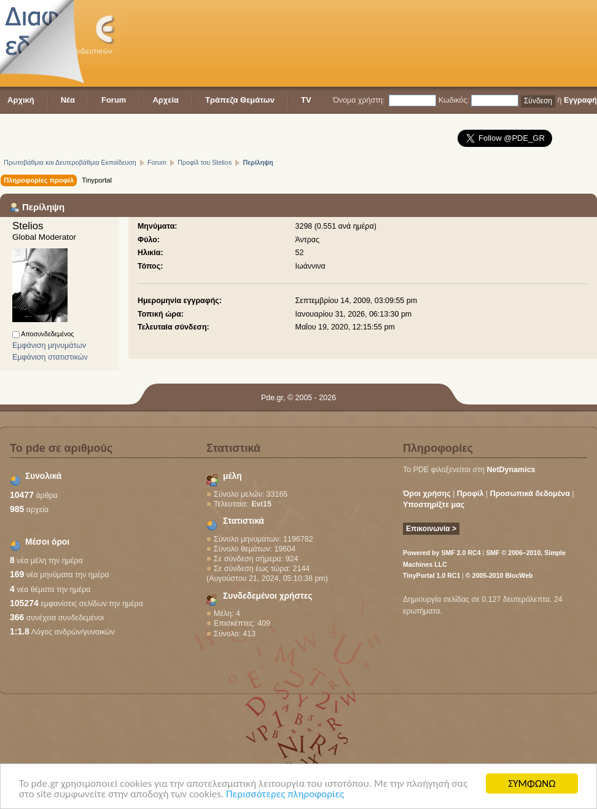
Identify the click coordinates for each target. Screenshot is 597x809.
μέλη (232, 476)
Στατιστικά (243, 521)
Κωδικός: (454, 100)
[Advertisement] (190, 44)
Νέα (68, 100)
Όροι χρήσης (427, 493)
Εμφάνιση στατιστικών (50, 357)
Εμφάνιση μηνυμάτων (49, 345)
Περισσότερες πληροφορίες (285, 794)
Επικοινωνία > (431, 528)
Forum (113, 100)
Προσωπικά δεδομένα (530, 493)
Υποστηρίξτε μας (433, 504)
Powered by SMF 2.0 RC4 (442, 552)
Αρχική (20, 100)
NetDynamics (511, 469)
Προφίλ (470, 493)
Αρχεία (165, 100)
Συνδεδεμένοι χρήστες (268, 596)
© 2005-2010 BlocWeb (499, 575)
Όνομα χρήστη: (358, 100)
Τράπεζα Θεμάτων (240, 100)
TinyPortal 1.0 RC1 (431, 575)
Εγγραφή (580, 100)
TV (306, 100)
